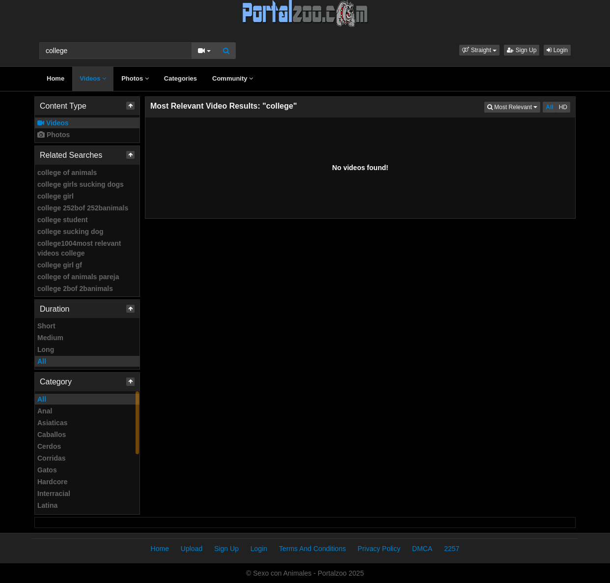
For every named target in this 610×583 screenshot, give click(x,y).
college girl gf (59, 265)
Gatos (47, 470)
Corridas (51, 458)
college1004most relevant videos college (79, 248)
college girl (55, 196)
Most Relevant (513, 106)
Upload (191, 549)
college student (62, 220)
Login (557, 50)
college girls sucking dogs (80, 184)
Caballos (51, 434)
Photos (135, 78)
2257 (451, 549)
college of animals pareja (78, 277)
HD (563, 107)
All (41, 361)
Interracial (53, 493)
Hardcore (52, 482)
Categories (180, 78)
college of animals (67, 172)
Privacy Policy (379, 549)
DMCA (422, 549)
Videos (93, 78)
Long (45, 349)
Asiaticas (52, 423)
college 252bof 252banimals (82, 208)
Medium (50, 338)
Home (55, 78)
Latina (47, 505)
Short (46, 326)
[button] (479, 50)
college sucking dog (70, 231)
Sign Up (521, 50)
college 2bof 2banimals (75, 288)
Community (232, 78)
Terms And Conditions (312, 549)
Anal (44, 411)
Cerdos (49, 446)
